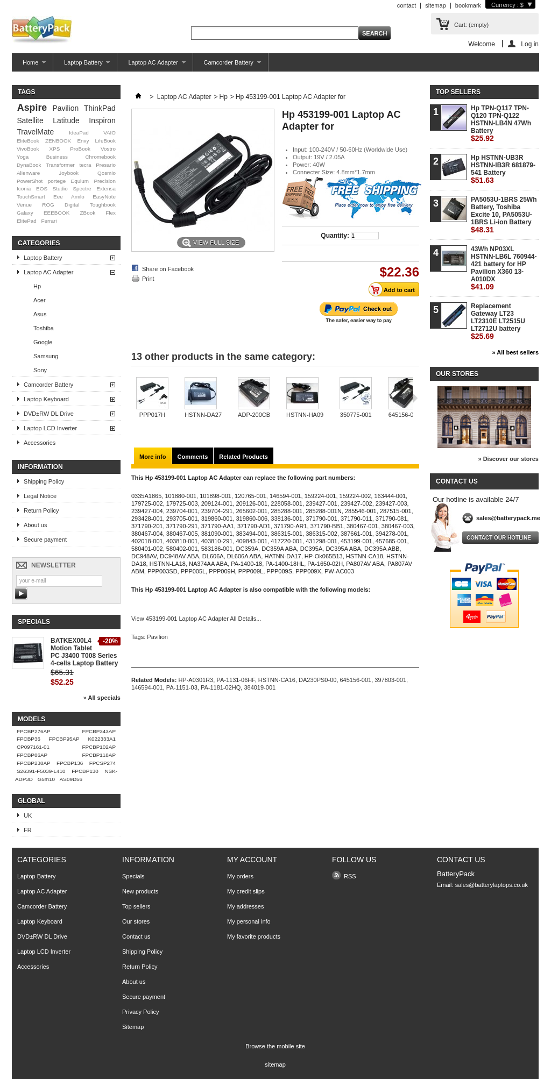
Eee (58, 197)
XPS (54, 149)
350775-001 (356, 414)
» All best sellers (515, 352)
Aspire (32, 107)
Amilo (77, 197)
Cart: (471, 25)
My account (252, 859)
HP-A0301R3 (195, 680)
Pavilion (66, 108)
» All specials (102, 697)
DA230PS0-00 (317, 680)
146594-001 (147, 687)
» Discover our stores (508, 459)
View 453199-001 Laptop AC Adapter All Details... (196, 618)
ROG (48, 205)
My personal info (249, 921)
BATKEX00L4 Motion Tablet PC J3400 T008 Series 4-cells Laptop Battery (84, 652)
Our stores (457, 374)
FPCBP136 (69, 763)
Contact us (136, 936)
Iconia (24, 188)
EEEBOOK (56, 213)
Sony (40, 370)
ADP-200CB (254, 414)
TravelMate (35, 131)
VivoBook (28, 149)
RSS (350, 876)
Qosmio (106, 173)
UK (28, 815)
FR (28, 830)
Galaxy (25, 213)
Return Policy (41, 510)
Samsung (45, 356)
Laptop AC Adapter (151, 65)
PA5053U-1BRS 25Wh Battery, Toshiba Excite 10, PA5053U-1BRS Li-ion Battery (503, 215)
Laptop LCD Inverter (50, 428)
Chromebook (100, 157)
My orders (240, 876)
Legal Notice (40, 496)
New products (140, 891)
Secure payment (45, 539)
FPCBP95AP (64, 739)
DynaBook (29, 165)
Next (415, 398)
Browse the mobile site (275, 1046)
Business (57, 157)
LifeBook (105, 141)
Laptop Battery (81, 65)
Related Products (243, 456)
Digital (72, 205)
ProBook (80, 149)
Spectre (82, 188)
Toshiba (43, 328)
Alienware (28, 173)
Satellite (30, 120)
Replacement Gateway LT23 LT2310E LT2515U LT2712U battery (498, 321)
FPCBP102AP (99, 747)
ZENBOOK (58, 141)
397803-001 (390, 680)
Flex (110, 213)
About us (35, 525)
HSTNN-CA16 (276, 680)
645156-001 (404, 414)
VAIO (109, 133)
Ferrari (48, 221)
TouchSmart (31, 197)
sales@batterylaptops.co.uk (491, 885)
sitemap (435, 5)
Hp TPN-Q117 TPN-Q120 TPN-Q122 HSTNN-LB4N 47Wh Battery (501, 123)
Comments (193, 456)
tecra (85, 165)
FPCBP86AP (32, 755)
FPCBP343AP (99, 731)
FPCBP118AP (99, 755)
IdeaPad (79, 133)
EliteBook (28, 141)
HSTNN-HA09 (304, 414)
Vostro (108, 149)
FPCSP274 (102, 763)
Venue (24, 205)
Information (40, 467)
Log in (530, 43)
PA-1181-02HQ (221, 687)
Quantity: (335, 235)
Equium (80, 181)
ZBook (88, 213)
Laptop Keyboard (46, 399)
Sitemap (133, 1027)
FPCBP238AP (34, 763)
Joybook (69, 173)
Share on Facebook (168, 269)
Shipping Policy (44, 481)
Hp (37, 286)
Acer (39, 300)
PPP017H (152, 414)
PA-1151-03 (181, 687)
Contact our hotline (499, 538)
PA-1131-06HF (235, 680)
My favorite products (253, 936)
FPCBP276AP (34, 731)
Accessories (39, 442)
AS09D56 (71, 779)
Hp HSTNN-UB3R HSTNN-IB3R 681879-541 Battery (503, 169)
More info (152, 456)
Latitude (66, 120)
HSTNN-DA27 (203, 414)
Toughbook (103, 205)
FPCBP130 (85, 771)
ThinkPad (100, 108)
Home (29, 65)
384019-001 (260, 687)
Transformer (60, 165)
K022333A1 (102, 739)
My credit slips (246, 891)
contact (406, 5)
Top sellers (458, 92)
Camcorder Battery (227, 65)
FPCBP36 (28, 739)
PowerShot (30, 181)
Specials (34, 622)
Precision (105, 181)
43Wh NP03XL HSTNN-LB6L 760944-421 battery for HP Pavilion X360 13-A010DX (503, 268)
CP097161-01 (33, 747)
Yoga (23, 157)
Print (148, 278)
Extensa (106, 188)
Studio (60, 188)
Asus (39, 314)
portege (57, 181)
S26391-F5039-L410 (41, 771)
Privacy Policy (140, 1012)
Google (42, 342)
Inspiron (102, 120)
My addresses (245, 906)
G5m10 (46, 779)
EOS (41, 188)
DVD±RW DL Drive (49, 413)
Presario (106, 165)
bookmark (468, 5)
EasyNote (104, 197)
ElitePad (27, 221)
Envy (83, 141)
